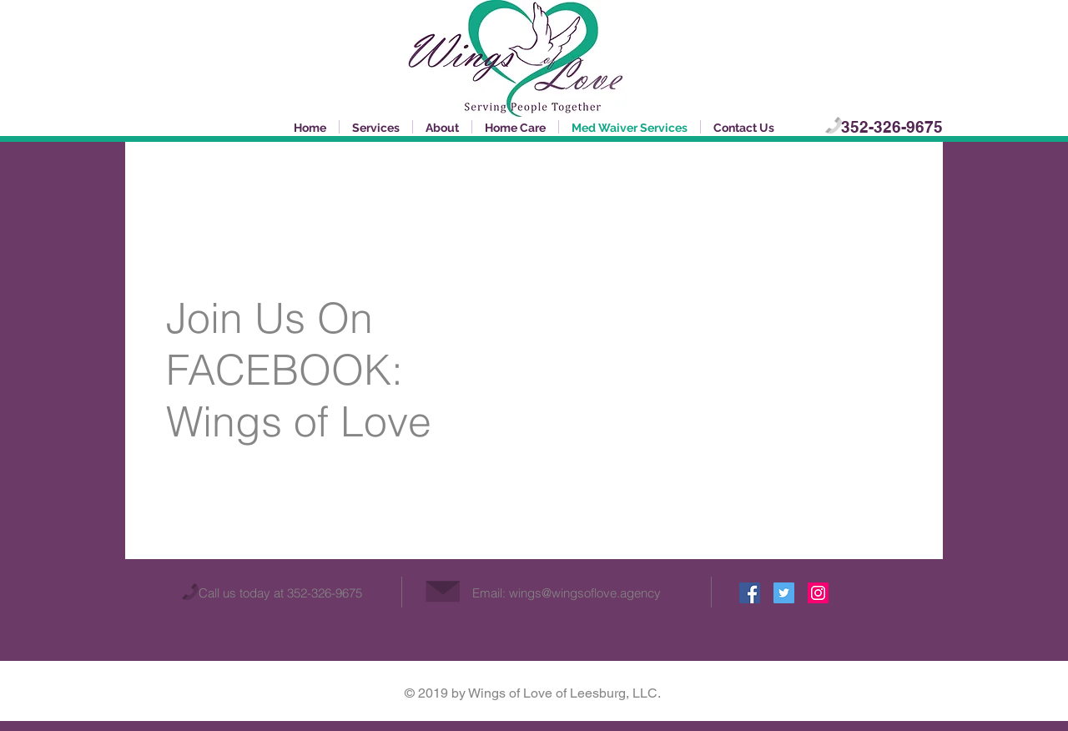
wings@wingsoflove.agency (585, 593)
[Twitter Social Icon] (783, 592)
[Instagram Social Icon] (818, 592)
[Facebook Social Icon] (749, 592)
